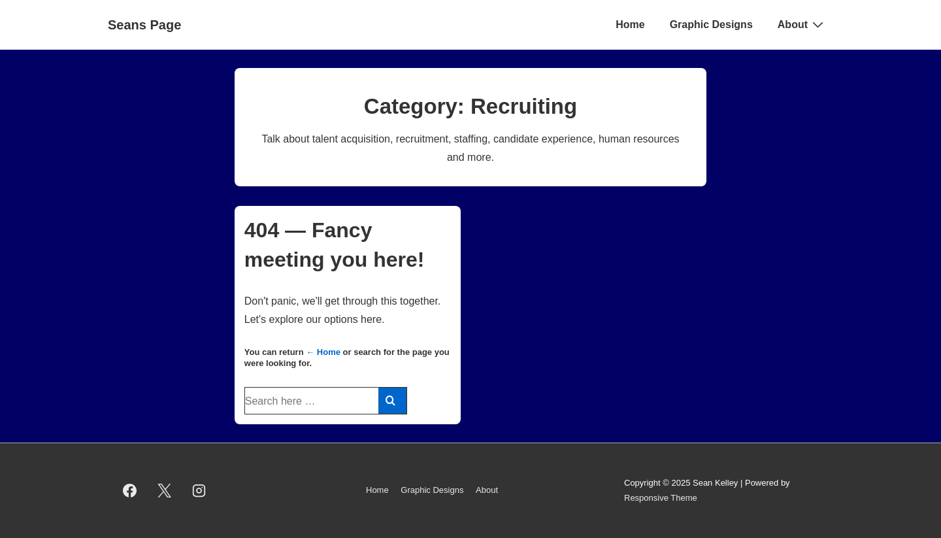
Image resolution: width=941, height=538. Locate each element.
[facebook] (130, 491)
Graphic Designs (711, 24)
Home (630, 24)
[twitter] (164, 491)
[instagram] (199, 491)
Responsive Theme (660, 498)
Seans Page (144, 25)
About (802, 24)
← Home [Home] (323, 352)
